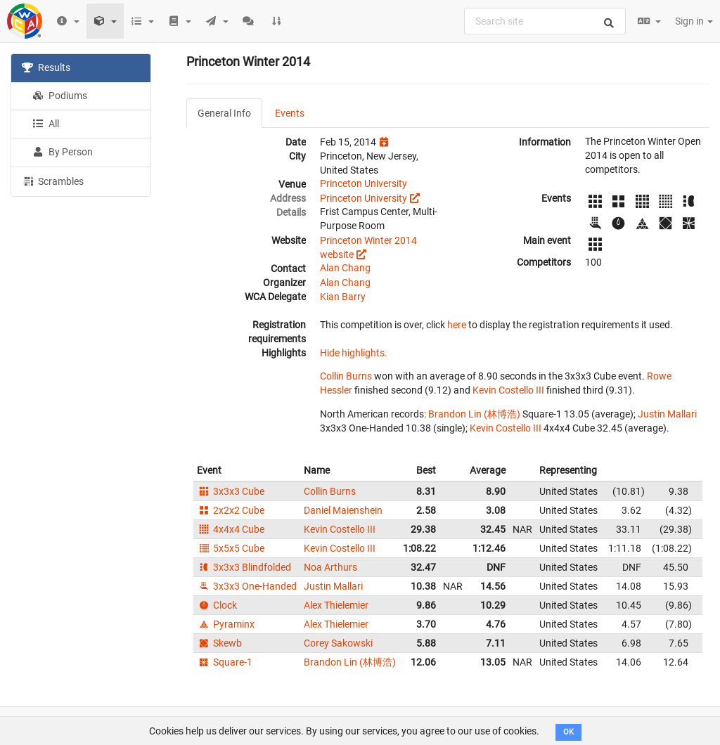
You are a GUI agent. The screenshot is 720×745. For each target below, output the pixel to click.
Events (289, 113)
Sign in (694, 21)
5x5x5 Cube (230, 548)
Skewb (219, 643)
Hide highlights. (353, 352)
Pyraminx (226, 624)
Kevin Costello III (508, 390)
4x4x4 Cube (230, 529)
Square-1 (224, 662)
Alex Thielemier (336, 605)
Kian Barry (343, 296)
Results (46, 67)
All (45, 123)
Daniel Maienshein (343, 510)
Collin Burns (346, 376)
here (456, 324)
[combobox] (545, 21)
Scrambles (53, 180)
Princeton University (363, 183)
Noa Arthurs (330, 567)
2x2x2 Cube (230, 510)
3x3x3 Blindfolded (244, 567)
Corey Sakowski (338, 643)
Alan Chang (345, 267)
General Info (224, 113)
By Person (62, 151)
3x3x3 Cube (230, 491)
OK (568, 732)
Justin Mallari (667, 414)
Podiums (59, 95)
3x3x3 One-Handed (247, 586)
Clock (217, 605)
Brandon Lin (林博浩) (474, 414)
